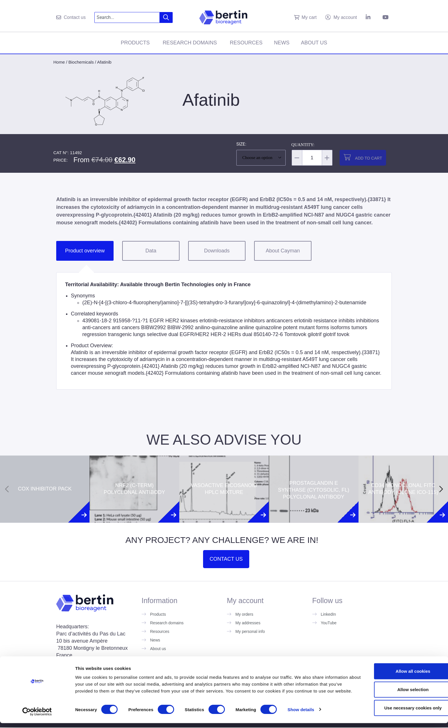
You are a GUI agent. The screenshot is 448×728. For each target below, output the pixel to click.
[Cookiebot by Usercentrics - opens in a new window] (37, 717)
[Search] (166, 17)
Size (240, 144)
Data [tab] (150, 251)
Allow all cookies (400, 671)
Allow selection (400, 689)
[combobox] (127, 17)
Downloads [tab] (216, 251)
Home (59, 62)
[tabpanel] (224, 330)
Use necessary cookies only (400, 708)
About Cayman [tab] (283, 251)
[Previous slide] (7, 489)
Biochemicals (81, 62)
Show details (301, 716)
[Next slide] (441, 489)
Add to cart (368, 158)
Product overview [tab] (85, 251)
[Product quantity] (312, 158)
